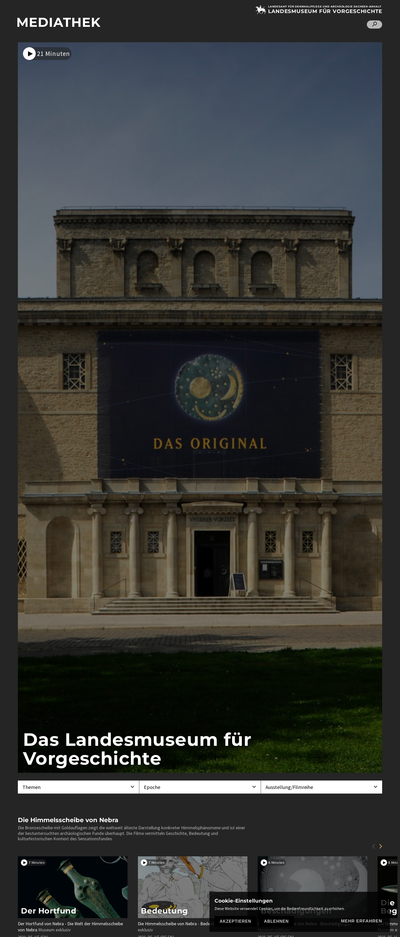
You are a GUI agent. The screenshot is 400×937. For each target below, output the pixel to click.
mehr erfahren (361, 921)
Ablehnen (276, 921)
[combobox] (78, 787)
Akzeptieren (235, 921)
